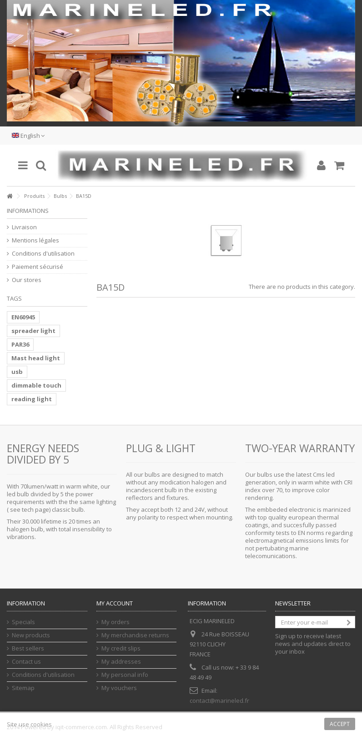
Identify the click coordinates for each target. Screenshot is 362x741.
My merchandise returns (135, 635)
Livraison (24, 227)
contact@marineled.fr (219, 700)
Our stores (26, 280)
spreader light (33, 331)
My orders (115, 622)
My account (114, 603)
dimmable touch (36, 385)
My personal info (124, 675)
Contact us (26, 661)
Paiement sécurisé (37, 267)
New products (31, 635)
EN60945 (23, 317)
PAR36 (20, 344)
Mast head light (35, 358)
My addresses (121, 661)
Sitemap (23, 688)
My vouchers (119, 688)
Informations (28, 211)
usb (17, 372)
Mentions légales (35, 240)
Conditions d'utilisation (43, 253)
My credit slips (121, 648)
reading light (31, 399)
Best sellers (28, 648)
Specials (23, 622)
